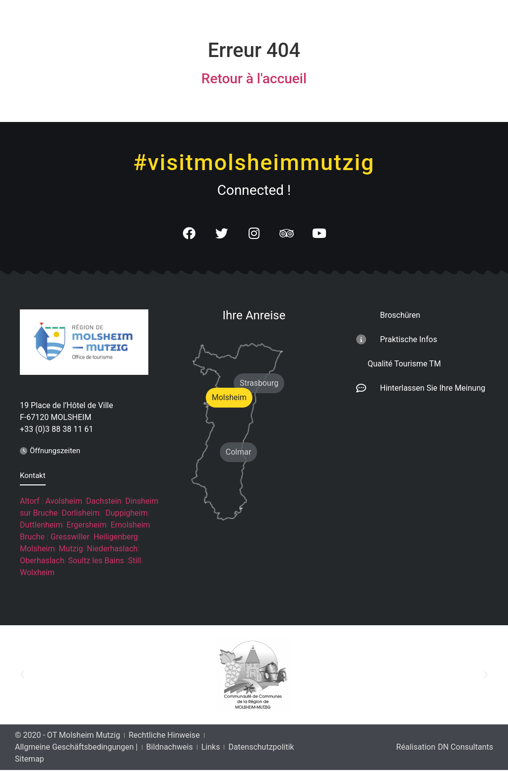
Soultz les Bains (96, 561)
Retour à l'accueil (254, 78)
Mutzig (71, 549)
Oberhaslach (42, 561)
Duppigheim (126, 513)
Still (134, 561)
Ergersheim (86, 525)
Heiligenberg (115, 537)
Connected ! (254, 190)
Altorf (30, 501)
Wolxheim (37, 573)
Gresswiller (70, 537)
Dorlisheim (80, 513)
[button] (22, 676)
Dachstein (104, 501)
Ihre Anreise (254, 316)
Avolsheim (63, 501)
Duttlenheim (41, 525)
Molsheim (37, 549)
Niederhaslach (112, 549)
